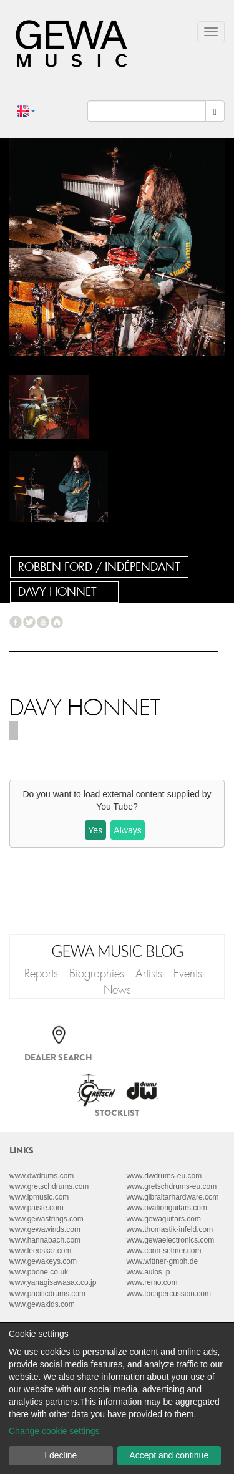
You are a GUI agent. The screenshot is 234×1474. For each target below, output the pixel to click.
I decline (60, 1455)
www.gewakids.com (42, 1304)
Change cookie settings (54, 1431)
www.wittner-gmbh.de (162, 1261)
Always (127, 830)
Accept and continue (168, 1455)
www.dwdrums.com (41, 1175)
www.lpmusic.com (39, 1197)
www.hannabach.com (44, 1240)
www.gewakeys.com (43, 1261)
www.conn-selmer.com (164, 1250)
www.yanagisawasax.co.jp (52, 1282)
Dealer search (58, 1057)
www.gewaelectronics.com (171, 1240)
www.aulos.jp (148, 1272)
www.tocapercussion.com (169, 1293)
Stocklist (117, 1113)
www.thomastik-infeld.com (170, 1229)
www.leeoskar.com (40, 1250)
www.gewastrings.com (46, 1219)
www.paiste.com (36, 1207)
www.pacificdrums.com (47, 1293)
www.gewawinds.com (44, 1229)
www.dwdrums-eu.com (164, 1175)
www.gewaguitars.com (164, 1219)
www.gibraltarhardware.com (173, 1197)
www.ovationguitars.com (167, 1207)
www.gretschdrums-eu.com (172, 1186)
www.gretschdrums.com (49, 1186)
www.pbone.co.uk (38, 1272)
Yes (95, 830)
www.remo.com (152, 1282)
